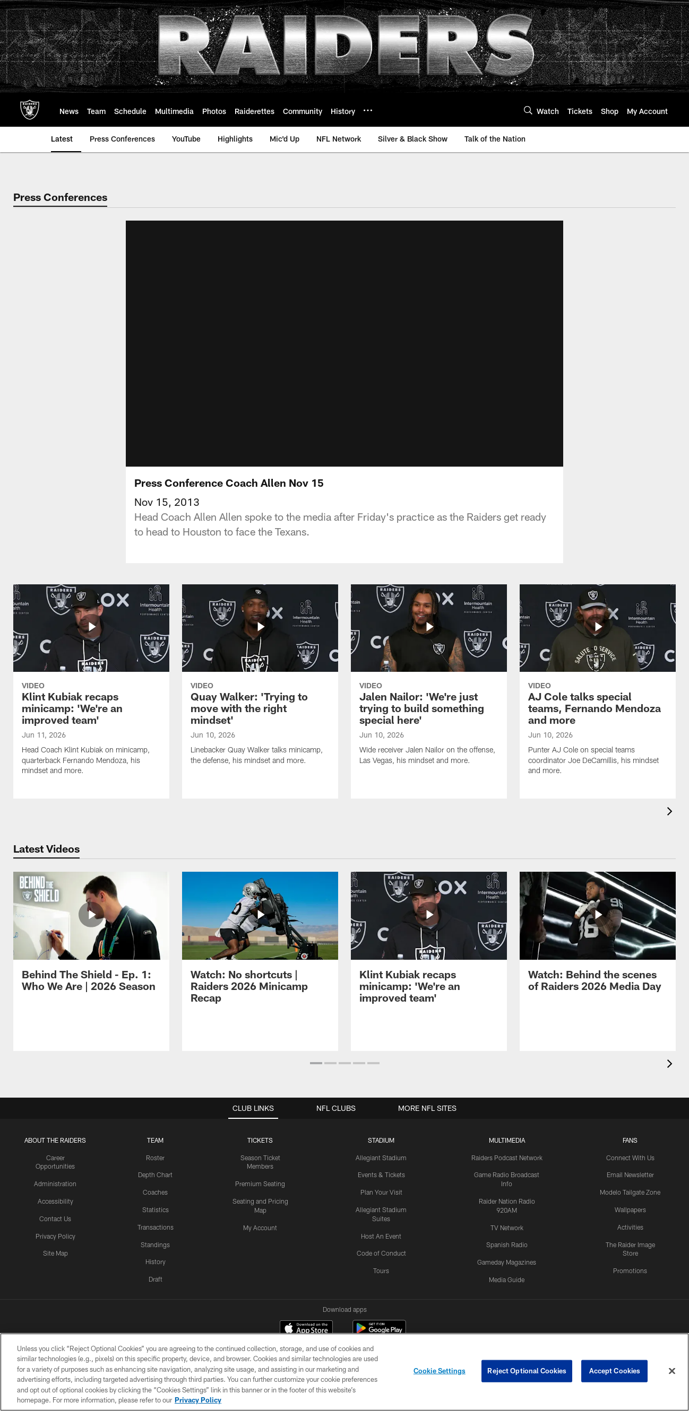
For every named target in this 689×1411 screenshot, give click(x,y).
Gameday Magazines (506, 1274)
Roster (155, 1170)
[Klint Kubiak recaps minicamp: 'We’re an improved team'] (91, 699)
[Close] (672, 1371)
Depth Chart (155, 1187)
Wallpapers (630, 1222)
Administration (55, 1196)
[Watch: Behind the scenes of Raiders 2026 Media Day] (598, 950)
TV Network (506, 1240)
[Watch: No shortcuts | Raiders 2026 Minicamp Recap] (260, 956)
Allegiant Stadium (381, 1170)
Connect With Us (630, 1170)
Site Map (55, 1265)
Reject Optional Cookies (526, 1370)
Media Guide (506, 1292)
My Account (260, 1240)
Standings (155, 1257)
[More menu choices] (368, 110)
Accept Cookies (615, 1370)
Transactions (155, 1239)
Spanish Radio (507, 1257)
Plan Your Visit (381, 1204)
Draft (155, 1291)
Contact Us (55, 1231)
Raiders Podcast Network (506, 1170)
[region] (344, 1372)
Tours (381, 1283)
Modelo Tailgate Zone (630, 1204)
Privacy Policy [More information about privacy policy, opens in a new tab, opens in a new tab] (198, 1400)
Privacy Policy (55, 1248)
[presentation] (671, 825)
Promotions (630, 1283)
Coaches (155, 1204)
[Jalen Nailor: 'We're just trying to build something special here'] (429, 694)
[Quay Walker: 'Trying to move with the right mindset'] (260, 694)
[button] (316, 1076)
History (155, 1274)
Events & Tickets (381, 1187)
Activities (630, 1239)
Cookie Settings (440, 1370)
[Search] (528, 110)
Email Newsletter (630, 1187)
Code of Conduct (381, 1265)
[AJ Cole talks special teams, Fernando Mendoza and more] (598, 699)
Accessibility (55, 1213)
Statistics (155, 1222)
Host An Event (381, 1248)
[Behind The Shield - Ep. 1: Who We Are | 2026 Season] (91, 950)
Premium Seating (260, 1196)
